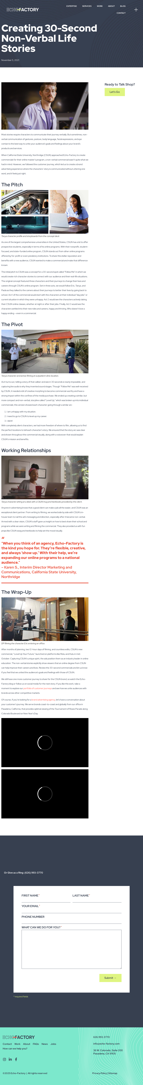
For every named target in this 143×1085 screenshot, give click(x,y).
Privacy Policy (99, 1073)
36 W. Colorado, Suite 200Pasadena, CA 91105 (108, 1052)
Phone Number (33, 916)
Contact (121, 13)
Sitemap (112, 1073)
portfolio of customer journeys (37, 688)
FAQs (36, 1043)
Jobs (53, 1043)
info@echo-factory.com (106, 1043)
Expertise (71, 6)
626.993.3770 (101, 1037)
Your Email (31, 906)
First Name (31, 895)
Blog (123, 6)
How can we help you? (15, 1048)
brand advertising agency (43, 699)
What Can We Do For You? (42, 927)
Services (87, 6)
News (45, 1043)
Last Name (81, 895)
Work (100, 6)
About (111, 6)
